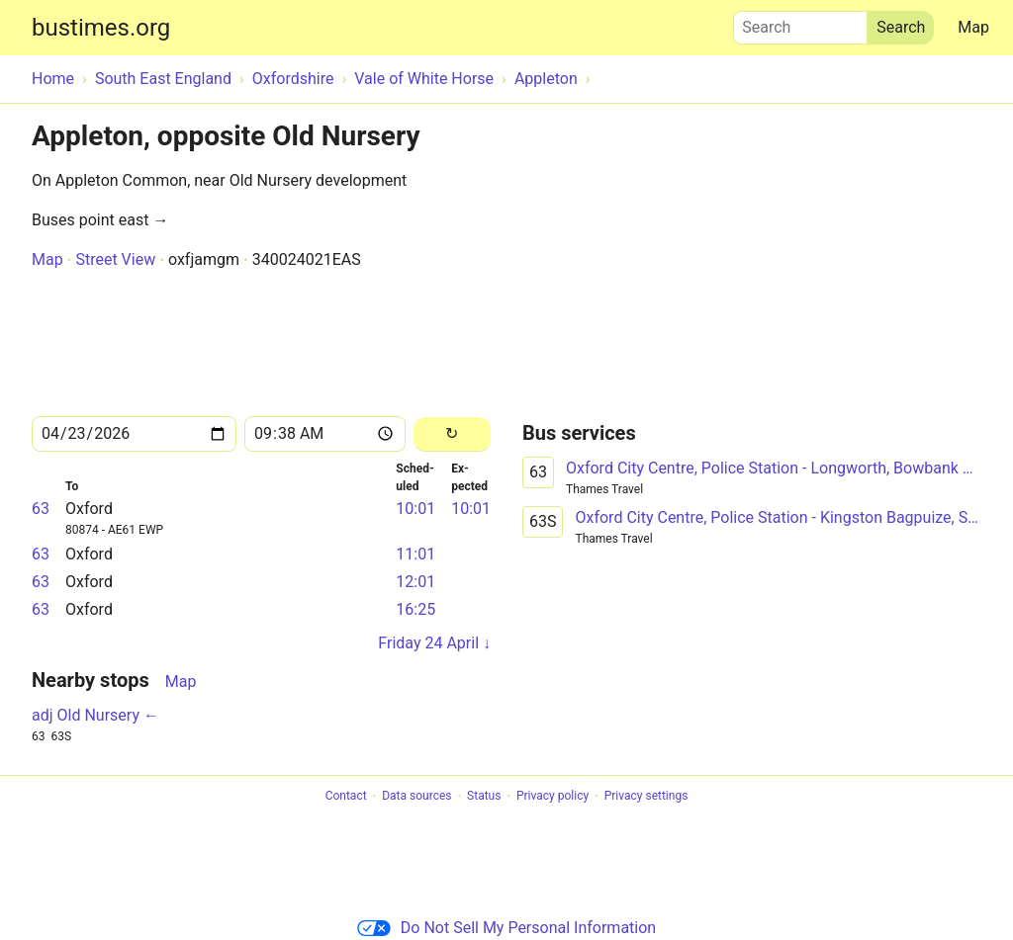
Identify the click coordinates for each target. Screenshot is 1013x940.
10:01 (415, 508)
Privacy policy (552, 797)
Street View (115, 259)
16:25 (415, 609)
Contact (346, 797)
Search (800, 23)
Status (484, 797)
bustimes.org (101, 28)
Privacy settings (646, 797)
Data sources (416, 797)
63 (40, 508)
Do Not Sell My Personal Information (506, 927)
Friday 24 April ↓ (434, 643)
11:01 (415, 554)
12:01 (415, 581)
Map (973, 27)
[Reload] (452, 434)
